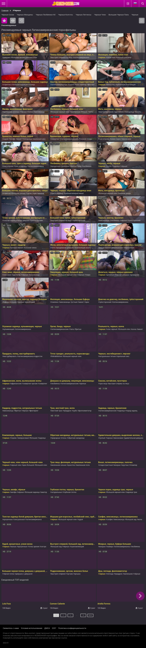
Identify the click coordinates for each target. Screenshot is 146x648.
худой (80, 520)
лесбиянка (87, 166)
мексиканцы (39, 112)
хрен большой (28, 465)
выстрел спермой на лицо (61, 57)
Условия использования (31, 628)
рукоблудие (30, 302)
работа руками (37, 220)
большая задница (32, 492)
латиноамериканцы (59, 85)
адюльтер (17, 275)
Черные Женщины (25, 15)
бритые (74, 166)
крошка (77, 574)
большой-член (124, 329)
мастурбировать (10, 356)
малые (13, 547)
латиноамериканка (81, 57)
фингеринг (34, 411)
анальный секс (40, 139)
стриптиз (7, 193)
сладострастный (106, 465)
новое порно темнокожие (121, 139)
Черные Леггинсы (83, 15)
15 (81, 616)
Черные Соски (7, 15)
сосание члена (30, 248)
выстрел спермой (58, 574)
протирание (75, 112)
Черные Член (100, 15)
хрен (87, 302)
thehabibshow (56, 356)
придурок (67, 411)
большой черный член (60, 112)
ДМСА (47, 628)
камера (110, 547)
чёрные (24, 112)
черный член (16, 465)
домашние (135, 275)
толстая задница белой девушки (16, 220)
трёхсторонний (79, 220)
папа (72, 329)
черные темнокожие (115, 438)
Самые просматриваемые (13, 20)
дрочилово (119, 112)
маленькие (128, 574)
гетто (53, 248)
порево (14, 438)
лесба (109, 166)
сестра (43, 547)
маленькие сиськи (58, 465)
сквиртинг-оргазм (30, 384)
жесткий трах (56, 411)
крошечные (56, 166)
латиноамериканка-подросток (30, 356)
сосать (138, 112)
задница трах (131, 492)
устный (14, 248)
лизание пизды (86, 139)
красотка (71, 465)
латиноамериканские (69, 139)
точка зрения (34, 547)
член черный (112, 329)
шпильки (65, 166)
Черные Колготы (65, 15)
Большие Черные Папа (119, 15)
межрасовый (23, 438)
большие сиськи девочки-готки (24, 57)
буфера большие (10, 302)
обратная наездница (76, 438)
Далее (90, 616)
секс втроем (104, 139)
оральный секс (123, 356)
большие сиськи (18, 193)
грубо (75, 411)
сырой (71, 85)
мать (91, 112)
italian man (111, 57)
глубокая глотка (69, 492)
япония (85, 112)
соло (77, 85)
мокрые (117, 465)
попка (30, 112)
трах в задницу (21, 166)
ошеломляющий (77, 547)
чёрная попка (8, 574)
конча (134, 329)
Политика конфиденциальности (72, 628)
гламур (32, 85)
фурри (101, 248)
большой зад (131, 520)
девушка (6, 57)
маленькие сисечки (11, 112)
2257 (54, 628)
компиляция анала (83, 248)
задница (116, 166)
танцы (29, 193)
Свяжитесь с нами (11, 628)
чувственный (38, 193)
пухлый (102, 438)
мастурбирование (106, 112)
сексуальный (19, 520)
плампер (133, 465)
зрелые (21, 302)
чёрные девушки (122, 275)
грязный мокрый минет (74, 193)
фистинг (91, 85)
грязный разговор (124, 57)
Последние (21, 20)
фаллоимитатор (85, 411)
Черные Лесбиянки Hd (45, 15)
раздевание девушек (65, 248)
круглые (125, 465)
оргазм (70, 574)
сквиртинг (55, 139)
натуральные (56, 492)
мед (79, 166)
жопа (140, 520)
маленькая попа (83, 465)
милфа (12, 139)
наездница (129, 112)
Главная (4, 10)
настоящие (131, 85)
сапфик (110, 520)
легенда (110, 574)
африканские (16, 384)
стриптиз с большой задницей (15, 85)
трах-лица (103, 384)
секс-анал (7, 275)
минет (19, 139)
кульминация (8, 329)
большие (33, 438)
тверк (88, 275)
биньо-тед (111, 85)
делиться (110, 275)
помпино (54, 302)
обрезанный (129, 248)
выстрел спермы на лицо (61, 220)
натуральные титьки (107, 356)
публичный (120, 85)
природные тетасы (58, 438)
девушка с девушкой (24, 574)
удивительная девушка (134, 438)
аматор (83, 85)
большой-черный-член (116, 492)
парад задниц (131, 411)
